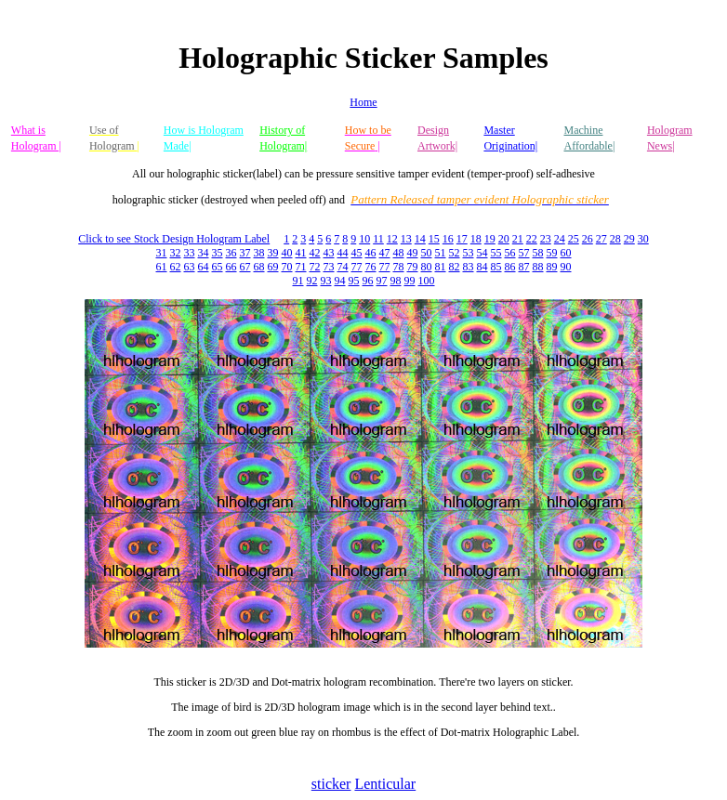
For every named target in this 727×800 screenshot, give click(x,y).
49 (412, 252)
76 (371, 266)
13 (406, 238)
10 (364, 238)
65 (217, 266)
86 (510, 266)
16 (448, 238)
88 (538, 266)
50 (426, 252)
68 (259, 266)
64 (203, 266)
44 (343, 252)
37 (245, 252)
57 (524, 252)
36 (231, 252)
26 (587, 238)
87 (524, 266)
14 (420, 238)
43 (329, 252)
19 (490, 238)
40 (287, 252)
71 (301, 266)
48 (398, 252)
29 (629, 238)
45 (357, 252)
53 (468, 252)
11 (378, 238)
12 (392, 238)
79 (412, 266)
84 (482, 266)
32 (175, 252)
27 (601, 238)
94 (340, 280)
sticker (331, 784)
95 (354, 280)
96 (368, 280)
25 (573, 238)
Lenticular (385, 784)
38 (259, 252)
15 (434, 238)
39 (273, 252)
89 (552, 266)
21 (517, 238)
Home (363, 102)
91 (298, 280)
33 (189, 252)
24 (559, 238)
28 (615, 238)
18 (476, 238)
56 (510, 252)
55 (496, 252)
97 (382, 280)
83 (468, 266)
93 (326, 280)
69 (273, 266)
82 (454, 266)
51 (440, 252)
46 (371, 252)
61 (161, 266)
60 (566, 252)
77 (357, 266)
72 (315, 266)
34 (203, 252)
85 (496, 266)
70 (287, 266)
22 (531, 238)
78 (398, 266)
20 (503, 238)
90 (566, 266)
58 (538, 252)
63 (189, 266)
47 (384, 252)
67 (245, 266)
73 (329, 266)
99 (410, 280)
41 (301, 252)
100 (426, 280)
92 (312, 280)
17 (462, 238)
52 (454, 252)
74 (343, 266)
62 (175, 266)
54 (482, 252)
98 (396, 280)
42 (315, 252)
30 (643, 238)
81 (440, 266)
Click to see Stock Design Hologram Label (174, 238)
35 (217, 252)
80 (426, 266)
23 (545, 238)
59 (552, 252)
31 (161, 252)
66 (231, 266)
